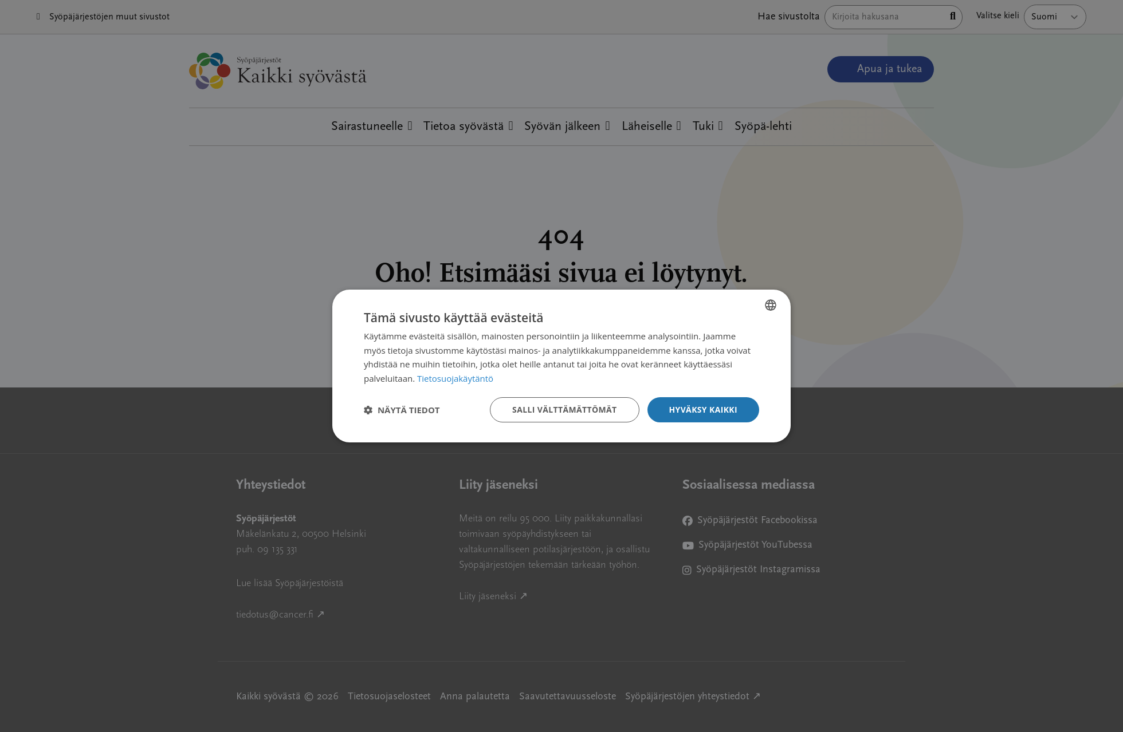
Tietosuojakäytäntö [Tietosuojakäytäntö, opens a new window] (455, 378)
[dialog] (561, 365)
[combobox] (770, 304)
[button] (402, 409)
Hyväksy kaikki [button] (703, 409)
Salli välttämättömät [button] (564, 409)
